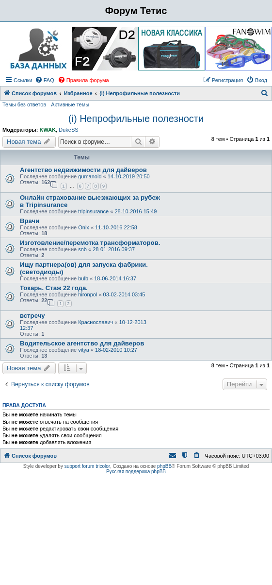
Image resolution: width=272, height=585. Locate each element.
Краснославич (95, 322)
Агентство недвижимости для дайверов (83, 169)
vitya (83, 350)
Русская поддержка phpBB (136, 471)
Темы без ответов (24, 104)
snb (82, 249)
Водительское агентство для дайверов (82, 343)
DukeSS (68, 130)
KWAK (47, 130)
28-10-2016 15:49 (135, 211)
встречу (32, 315)
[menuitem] (44, 80)
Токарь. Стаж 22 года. (54, 288)
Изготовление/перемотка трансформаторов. (90, 242)
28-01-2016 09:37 (114, 249)
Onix (83, 227)
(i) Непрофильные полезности (136, 118)
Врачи (29, 220)
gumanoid (89, 176)
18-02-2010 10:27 (116, 350)
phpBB (164, 466)
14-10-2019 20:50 (129, 176)
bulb (83, 278)
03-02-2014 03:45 (124, 294)
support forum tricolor (87, 466)
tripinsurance (93, 211)
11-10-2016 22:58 (116, 227)
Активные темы (70, 104)
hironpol (87, 294)
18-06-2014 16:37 (115, 278)
